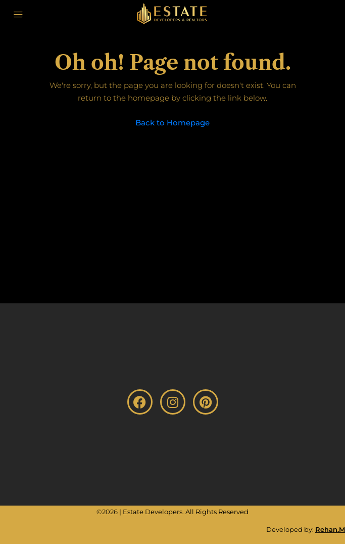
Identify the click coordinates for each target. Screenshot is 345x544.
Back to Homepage (172, 122)
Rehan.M (330, 529)
